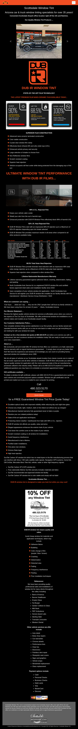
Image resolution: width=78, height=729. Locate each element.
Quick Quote (39, 395)
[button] (11, 41)
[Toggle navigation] (73, 3)
